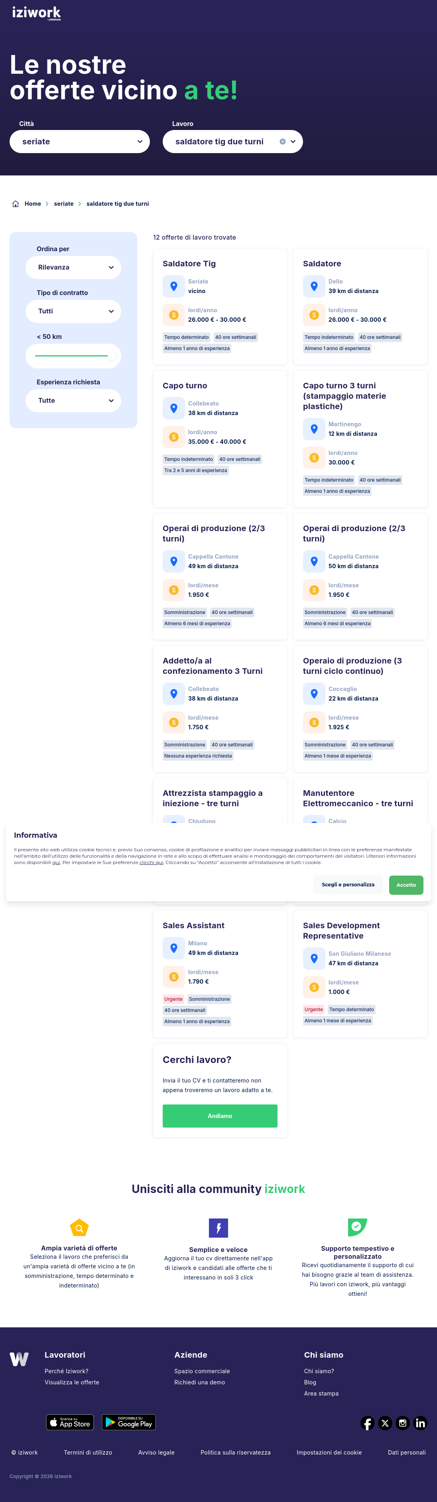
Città (26, 124)
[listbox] (80, 141)
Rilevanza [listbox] (53, 267)
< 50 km (49, 337)
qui (56, 862)
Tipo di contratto (62, 293)
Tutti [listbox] (45, 311)
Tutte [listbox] (46, 400)
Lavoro (182, 124)
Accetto (406, 883)
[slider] (112, 356)
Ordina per (53, 249)
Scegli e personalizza (348, 883)
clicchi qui (151, 862)
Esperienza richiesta (68, 382)
